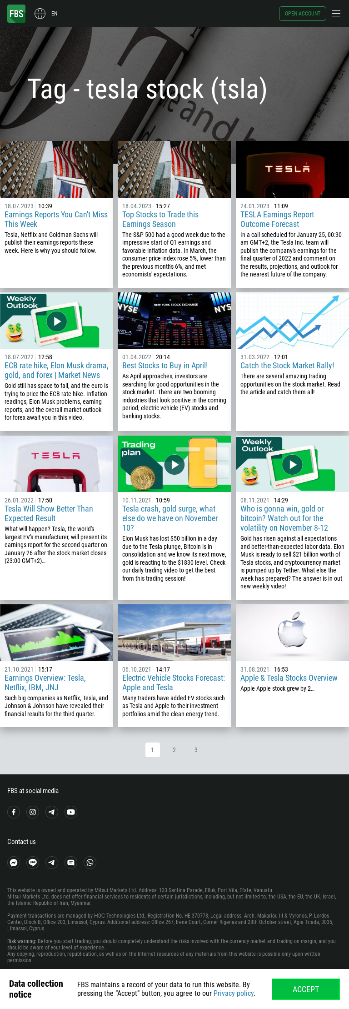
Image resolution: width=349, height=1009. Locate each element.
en (54, 13)
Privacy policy (234, 993)
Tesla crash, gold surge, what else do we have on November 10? (170, 518)
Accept (306, 989)
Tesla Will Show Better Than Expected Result (49, 513)
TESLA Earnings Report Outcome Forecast (277, 219)
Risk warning (21, 941)
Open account (302, 13)
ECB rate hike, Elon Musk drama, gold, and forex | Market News (57, 370)
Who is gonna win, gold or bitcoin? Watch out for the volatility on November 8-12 (284, 518)
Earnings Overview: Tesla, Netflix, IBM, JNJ (45, 682)
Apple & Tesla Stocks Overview (289, 678)
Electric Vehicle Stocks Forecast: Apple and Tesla (173, 682)
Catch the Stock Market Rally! (287, 365)
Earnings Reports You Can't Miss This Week (56, 219)
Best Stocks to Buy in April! (165, 365)
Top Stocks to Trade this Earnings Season (160, 219)
